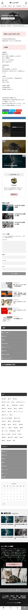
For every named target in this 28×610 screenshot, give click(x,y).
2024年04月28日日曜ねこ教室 (21, 525)
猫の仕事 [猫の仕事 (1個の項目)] (11, 437)
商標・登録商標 (6, 354)
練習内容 (11, 18)
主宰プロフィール (6, 347)
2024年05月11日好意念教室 (7, 524)
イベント (10, 317)
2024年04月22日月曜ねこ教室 (21, 537)
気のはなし (10, 283)
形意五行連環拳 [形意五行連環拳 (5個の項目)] (17, 421)
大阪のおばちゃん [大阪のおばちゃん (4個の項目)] (21, 402)
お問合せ (5, 350)
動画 (14, 6)
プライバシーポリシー (7, 358)
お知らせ (10, 300)
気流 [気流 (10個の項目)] (20, 434)
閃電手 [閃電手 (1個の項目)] (4, 437)
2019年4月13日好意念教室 (20, 206)
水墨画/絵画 (18, 6)
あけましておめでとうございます (19, 302)
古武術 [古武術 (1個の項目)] (15, 398)
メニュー (17, 608)
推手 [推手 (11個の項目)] (10, 398)
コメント (4, 239)
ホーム (3, 608)
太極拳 (10, 291)
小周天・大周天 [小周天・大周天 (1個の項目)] (6, 402)
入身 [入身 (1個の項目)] (13, 402)
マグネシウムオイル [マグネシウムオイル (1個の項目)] (19, 411)
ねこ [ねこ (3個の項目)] (9, 405)
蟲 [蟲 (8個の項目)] (14, 440)
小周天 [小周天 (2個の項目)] (10, 411)
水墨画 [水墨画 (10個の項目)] (4, 398)
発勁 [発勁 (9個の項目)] (22, 427)
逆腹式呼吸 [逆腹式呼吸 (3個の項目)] (13, 430)
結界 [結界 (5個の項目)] (10, 424)
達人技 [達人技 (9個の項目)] (4, 411)
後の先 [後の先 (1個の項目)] (4, 408)
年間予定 (10, 6)
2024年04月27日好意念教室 (7, 537)
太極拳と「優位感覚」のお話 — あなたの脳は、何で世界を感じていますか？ (19, 294)
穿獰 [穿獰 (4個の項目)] (17, 437)
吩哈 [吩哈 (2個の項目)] (19, 430)
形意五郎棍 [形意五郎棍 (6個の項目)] (15, 405)
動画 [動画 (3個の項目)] (4, 440)
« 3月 (4, 503)
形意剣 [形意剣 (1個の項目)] (21, 424)
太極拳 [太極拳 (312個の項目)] (4, 424)
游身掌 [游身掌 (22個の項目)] (9, 440)
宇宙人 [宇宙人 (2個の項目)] (15, 424)
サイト (3, 266)
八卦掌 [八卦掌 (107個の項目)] (15, 434)
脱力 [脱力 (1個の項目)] (22, 437)
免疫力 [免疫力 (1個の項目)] (21, 408)
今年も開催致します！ (18, 318)
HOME (3, 25)
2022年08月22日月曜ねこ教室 (20, 214)
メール (4, 260)
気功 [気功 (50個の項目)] (16, 408)
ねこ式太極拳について (14, 564)
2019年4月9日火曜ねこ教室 (18, 25)
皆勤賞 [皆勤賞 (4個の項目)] (16, 427)
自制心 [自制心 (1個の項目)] (10, 408)
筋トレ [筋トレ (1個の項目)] (12, 414)
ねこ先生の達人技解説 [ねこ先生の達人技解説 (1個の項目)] (7, 418)
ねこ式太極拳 (3, 6)
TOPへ (24, 608)
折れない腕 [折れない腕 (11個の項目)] (17, 418)
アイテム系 (5, 469)
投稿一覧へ (13, 194)
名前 (3, 254)
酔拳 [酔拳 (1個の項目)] (10, 421)
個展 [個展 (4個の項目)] (4, 405)
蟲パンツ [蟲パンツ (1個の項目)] (5, 427)
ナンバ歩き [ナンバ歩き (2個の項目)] (5, 430)
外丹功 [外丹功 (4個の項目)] (22, 405)
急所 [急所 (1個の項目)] (11, 427)
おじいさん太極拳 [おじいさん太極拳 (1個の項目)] (6, 434)
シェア (10, 608)
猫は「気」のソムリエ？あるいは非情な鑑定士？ (19, 285)
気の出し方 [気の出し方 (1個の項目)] (5, 414)
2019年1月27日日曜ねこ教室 (20, 223)
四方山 (4, 458)
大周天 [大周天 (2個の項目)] (4, 421)
